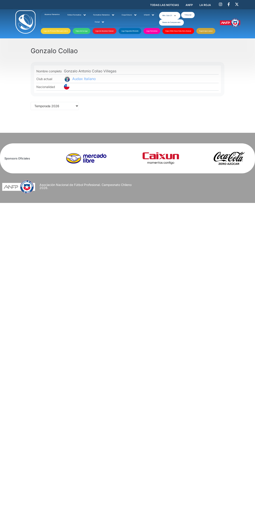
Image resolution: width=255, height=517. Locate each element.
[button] (169, 15)
